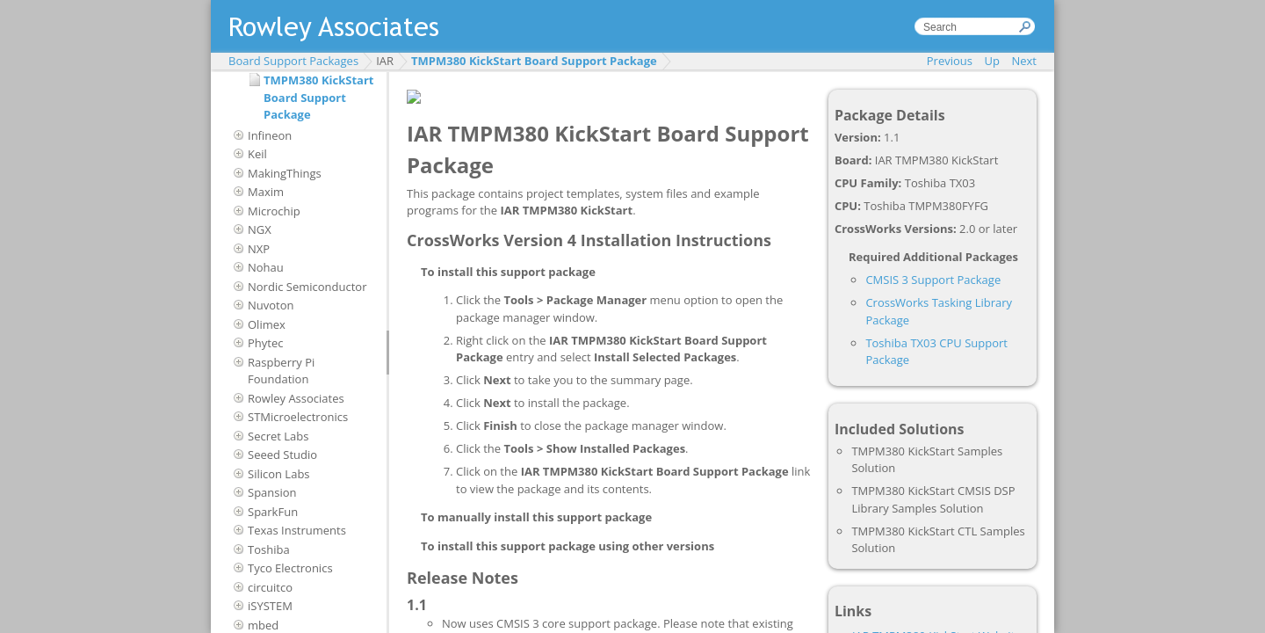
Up (992, 61)
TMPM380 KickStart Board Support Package (534, 61)
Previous (949, 61)
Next (1024, 61)
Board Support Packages (293, 61)
